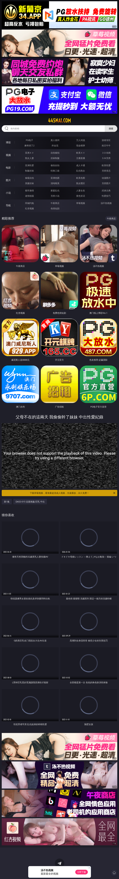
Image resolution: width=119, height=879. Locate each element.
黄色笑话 (80, 195)
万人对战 (80, 140)
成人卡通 (80, 165)
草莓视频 (80, 203)
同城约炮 (29, 203)
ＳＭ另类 (106, 158)
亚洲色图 (55, 177)
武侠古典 (106, 190)
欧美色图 (80, 177)
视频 (8, 155)
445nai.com (59, 120)
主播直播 (80, 158)
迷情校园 (29, 195)
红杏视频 (29, 208)
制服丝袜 (29, 170)
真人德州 (55, 140)
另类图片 (106, 183)
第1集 (7, 501)
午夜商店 (55, 203)
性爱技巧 (106, 195)
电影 (8, 167)
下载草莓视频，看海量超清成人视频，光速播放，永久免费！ (73, 493)
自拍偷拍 (55, 152)
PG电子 (29, 140)
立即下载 (81, 872)
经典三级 (55, 170)
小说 (8, 192)
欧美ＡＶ (80, 152)
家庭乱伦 (55, 190)
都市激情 (29, 190)
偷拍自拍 (55, 165)
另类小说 (55, 195)
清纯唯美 (55, 183)
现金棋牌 (80, 145)
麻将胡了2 (29, 145)
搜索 (111, 128)
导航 (8, 205)
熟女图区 (80, 183)
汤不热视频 (106, 203)
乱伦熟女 (80, 170)
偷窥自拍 (29, 177)
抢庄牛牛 (106, 145)
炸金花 (55, 145)
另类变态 (106, 170)
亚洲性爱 (29, 165)
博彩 (8, 142)
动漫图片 (106, 177)
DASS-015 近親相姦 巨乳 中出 (30, 501)
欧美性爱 (106, 165)
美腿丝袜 (29, 183)
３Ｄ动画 (106, 152)
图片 (8, 180)
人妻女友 (80, 190)
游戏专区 (106, 140)
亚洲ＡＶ (29, 152)
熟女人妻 (29, 158)
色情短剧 (55, 208)
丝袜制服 (55, 158)
